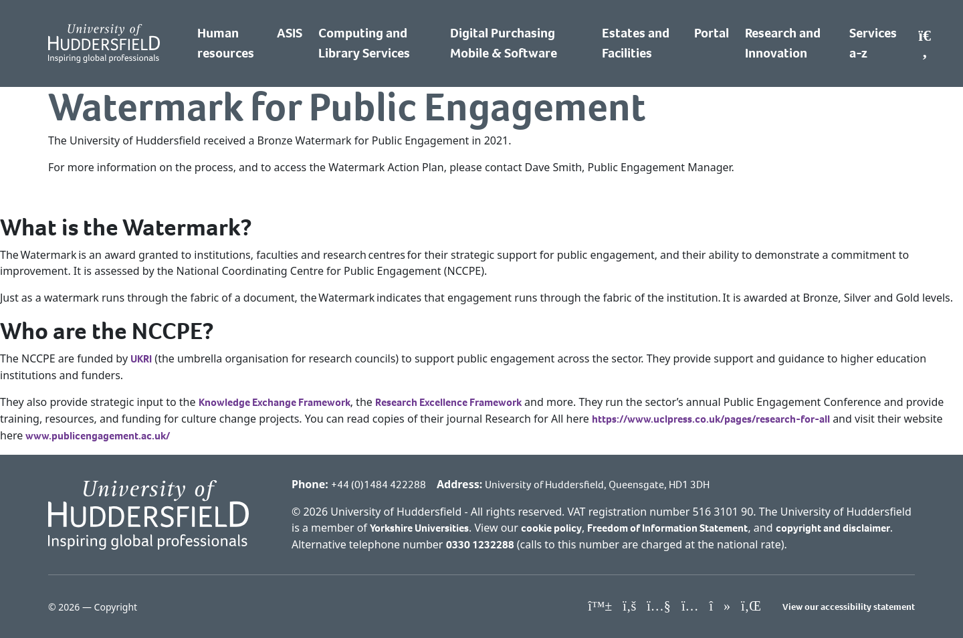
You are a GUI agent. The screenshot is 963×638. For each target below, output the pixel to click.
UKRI (141, 359)
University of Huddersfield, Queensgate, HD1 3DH (597, 484)
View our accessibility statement (848, 607)
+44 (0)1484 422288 (378, 484)
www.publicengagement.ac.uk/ (97, 436)
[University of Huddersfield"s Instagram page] (690, 607)
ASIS (289, 33)
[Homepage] (104, 43)
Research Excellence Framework (448, 402)
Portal (711, 33)
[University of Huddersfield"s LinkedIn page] (751, 607)
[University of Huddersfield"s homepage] (148, 514)
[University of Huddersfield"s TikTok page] (719, 607)
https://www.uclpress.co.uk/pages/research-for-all (711, 419)
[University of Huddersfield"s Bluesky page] (600, 607)
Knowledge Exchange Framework (274, 402)
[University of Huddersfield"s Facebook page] (629, 607)
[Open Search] (924, 43)
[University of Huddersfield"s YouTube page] (659, 607)
